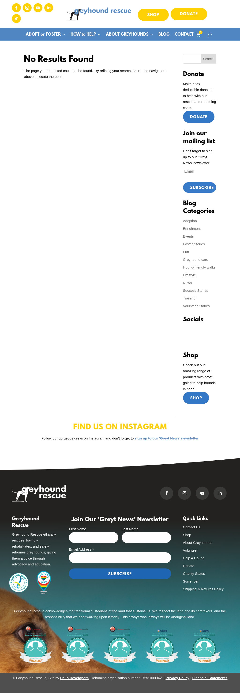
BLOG (163, 35)
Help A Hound (193, 558)
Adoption (190, 221)
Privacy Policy (177, 678)
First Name (77, 529)
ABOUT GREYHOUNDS (127, 35)
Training (189, 298)
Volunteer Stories (196, 306)
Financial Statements (209, 678)
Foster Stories (194, 244)
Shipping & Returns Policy (203, 589)
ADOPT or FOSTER (43, 35)
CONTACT (184, 35)
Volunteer (190, 550)
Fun (186, 252)
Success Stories (195, 290)
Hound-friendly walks (199, 267)
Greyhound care (195, 259)
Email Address (81, 549)
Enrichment (192, 229)
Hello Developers (74, 678)
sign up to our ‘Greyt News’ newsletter (167, 438)
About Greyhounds (197, 543)
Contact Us (191, 527)
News (187, 283)
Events (188, 236)
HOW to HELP (83, 35)
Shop (153, 15)
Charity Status (194, 574)
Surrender (191, 581)
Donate (189, 14)
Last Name (130, 529)
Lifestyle (189, 275)
